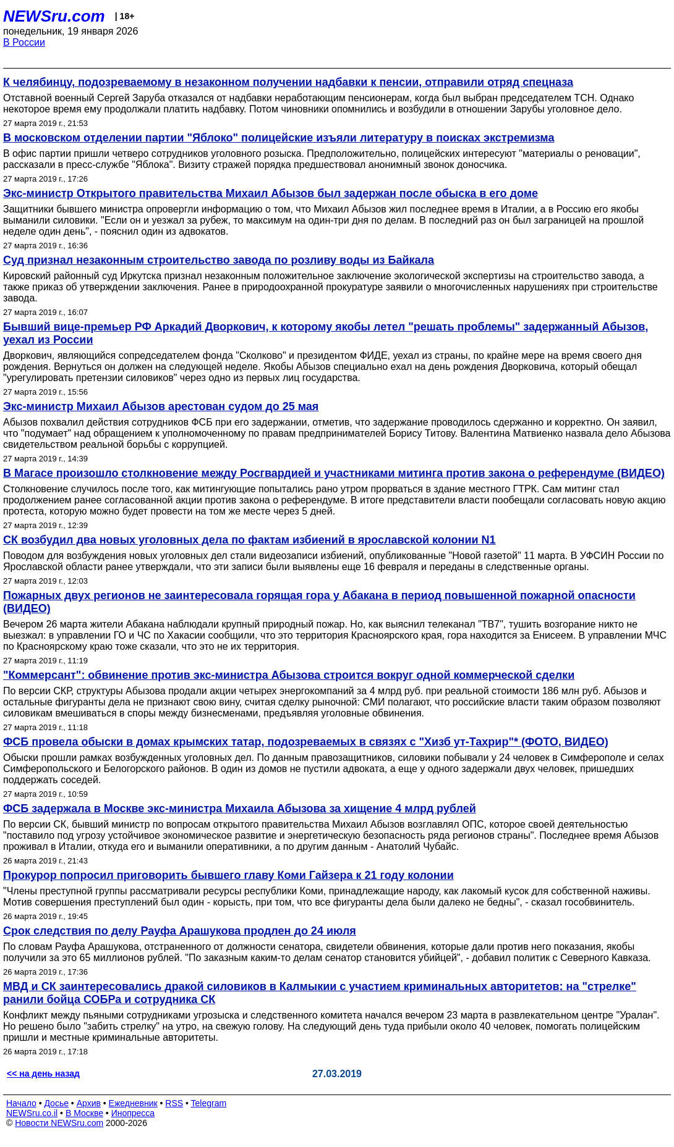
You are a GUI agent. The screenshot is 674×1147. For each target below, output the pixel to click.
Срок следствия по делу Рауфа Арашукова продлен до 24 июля (179, 931)
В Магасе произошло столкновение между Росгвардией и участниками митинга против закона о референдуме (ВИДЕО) (334, 473)
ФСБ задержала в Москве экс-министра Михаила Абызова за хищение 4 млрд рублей (239, 808)
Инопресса (133, 1113)
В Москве (84, 1113)
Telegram (209, 1103)
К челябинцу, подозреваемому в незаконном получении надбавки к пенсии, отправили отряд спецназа (288, 82)
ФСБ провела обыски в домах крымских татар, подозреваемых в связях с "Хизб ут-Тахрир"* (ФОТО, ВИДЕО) (305, 742)
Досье (56, 1103)
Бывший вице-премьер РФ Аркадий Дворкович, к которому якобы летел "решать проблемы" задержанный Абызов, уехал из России (325, 333)
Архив (89, 1103)
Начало (21, 1103)
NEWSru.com (54, 16)
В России (24, 42)
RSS (174, 1103)
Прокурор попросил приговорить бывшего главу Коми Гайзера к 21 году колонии (228, 875)
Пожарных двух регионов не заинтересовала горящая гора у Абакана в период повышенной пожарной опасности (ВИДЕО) (319, 602)
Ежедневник (133, 1103)
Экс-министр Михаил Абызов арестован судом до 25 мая (160, 406)
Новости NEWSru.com (59, 1123)
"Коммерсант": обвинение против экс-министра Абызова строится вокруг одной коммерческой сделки (288, 675)
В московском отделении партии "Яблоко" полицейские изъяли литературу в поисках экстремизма (278, 138)
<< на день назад (43, 1073)
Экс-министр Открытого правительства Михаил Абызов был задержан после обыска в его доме (270, 193)
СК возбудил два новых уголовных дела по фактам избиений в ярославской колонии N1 (249, 540)
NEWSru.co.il (32, 1113)
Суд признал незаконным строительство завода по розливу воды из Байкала (218, 260)
